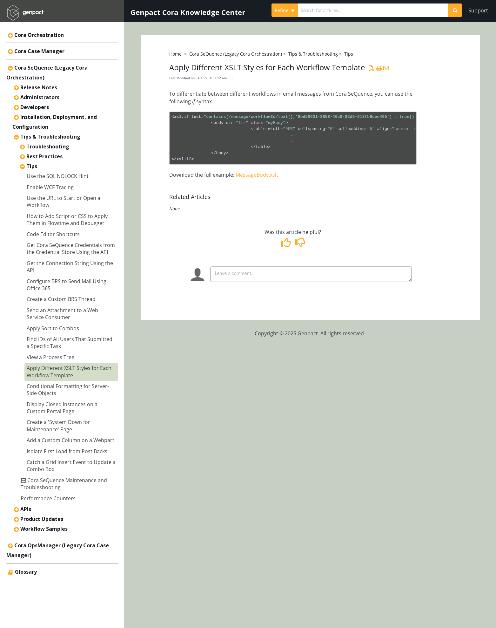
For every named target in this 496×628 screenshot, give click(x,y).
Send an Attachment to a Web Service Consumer (62, 314)
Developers (34, 107)
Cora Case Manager (39, 51)
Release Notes (38, 87)
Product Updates (41, 518)
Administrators (39, 97)
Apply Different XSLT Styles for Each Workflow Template (69, 372)
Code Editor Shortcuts (53, 234)
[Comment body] (311, 274)
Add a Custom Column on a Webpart (70, 440)
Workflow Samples (44, 528)
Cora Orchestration (39, 34)
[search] (373, 10)
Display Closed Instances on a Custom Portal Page (62, 408)
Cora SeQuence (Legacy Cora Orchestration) (235, 54)
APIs (25, 509)
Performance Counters (48, 498)
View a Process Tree (50, 357)
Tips (31, 166)
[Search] (455, 10)
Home (175, 54)
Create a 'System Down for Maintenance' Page (58, 426)
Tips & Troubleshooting (50, 136)
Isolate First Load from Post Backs (67, 451)
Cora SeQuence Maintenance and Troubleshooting (64, 484)
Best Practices (44, 156)
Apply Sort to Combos (53, 328)
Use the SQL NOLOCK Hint (58, 176)
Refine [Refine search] (285, 10)
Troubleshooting (47, 146)
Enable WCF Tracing (50, 187)
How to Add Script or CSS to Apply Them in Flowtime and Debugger (67, 220)
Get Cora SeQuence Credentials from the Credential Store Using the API (71, 249)
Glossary (26, 571)
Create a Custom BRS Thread (61, 299)
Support (478, 10)
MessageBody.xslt (257, 174)
